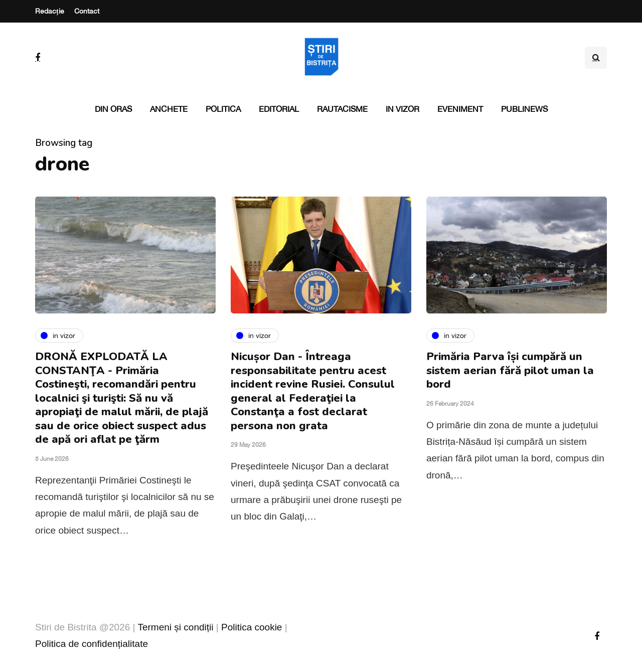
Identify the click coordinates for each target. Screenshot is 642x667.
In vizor (402, 108)
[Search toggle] (596, 58)
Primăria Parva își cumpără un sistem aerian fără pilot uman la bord (510, 370)
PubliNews (524, 108)
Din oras (113, 108)
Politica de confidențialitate (91, 643)
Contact (86, 11)
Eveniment (460, 108)
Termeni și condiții (175, 627)
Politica (223, 108)
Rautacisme (342, 108)
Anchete (169, 108)
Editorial (279, 108)
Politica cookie (251, 627)
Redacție (49, 11)
